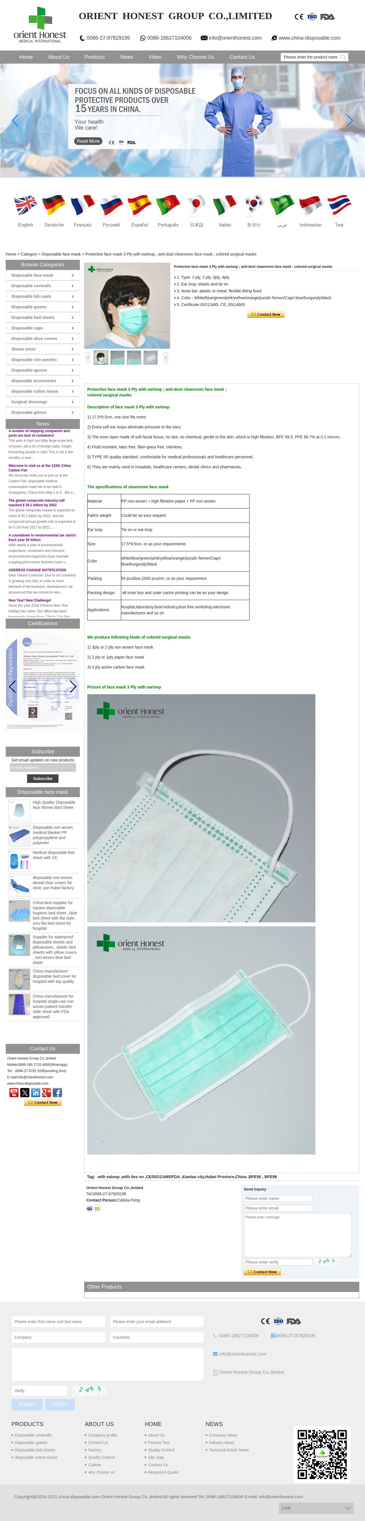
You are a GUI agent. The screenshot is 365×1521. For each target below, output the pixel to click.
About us (99, 1424)
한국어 (254, 224)
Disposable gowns (28, 307)
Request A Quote (163, 1472)
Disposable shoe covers (34, 338)
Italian (225, 224)
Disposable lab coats (31, 296)
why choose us (101, 1472)
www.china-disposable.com (310, 38)
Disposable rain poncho (34, 359)
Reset (60, 1404)
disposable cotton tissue (34, 391)
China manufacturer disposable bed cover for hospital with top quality (54, 976)
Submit (27, 1404)
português (168, 224)
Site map (156, 1457)
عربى (282, 224)
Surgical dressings (29, 402)
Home (26, 57)
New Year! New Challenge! (30, 601)
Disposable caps (27, 328)
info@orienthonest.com (235, 38)
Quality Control (101, 1457)
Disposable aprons (29, 370)
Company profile (102, 1435)
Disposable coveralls (31, 285)
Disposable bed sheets (33, 317)
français (82, 224)
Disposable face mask (61, 254)
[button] (73, 686)
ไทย (339, 224)
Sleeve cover (23, 349)
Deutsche (54, 224)
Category (29, 254)
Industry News (221, 1442)
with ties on (133, 1176)
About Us (58, 57)
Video (155, 57)
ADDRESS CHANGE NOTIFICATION (37, 571)
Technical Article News (229, 1450)
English (25, 224)
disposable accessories (33, 380)
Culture (94, 1465)
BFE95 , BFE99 (263, 1176)
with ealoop (108, 1176)
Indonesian (311, 224)
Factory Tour (159, 1442)
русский (111, 224)
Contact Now (43, 1102)
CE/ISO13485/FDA (163, 1176)
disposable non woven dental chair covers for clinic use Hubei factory (53, 882)
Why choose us (195, 57)
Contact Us (242, 57)
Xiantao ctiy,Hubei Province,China (214, 1176)
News (126, 57)
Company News (223, 1435)
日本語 (197, 224)
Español (139, 224)
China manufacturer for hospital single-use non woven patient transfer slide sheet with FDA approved (53, 1006)
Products (95, 57)
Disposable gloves (28, 412)
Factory (95, 1450)
